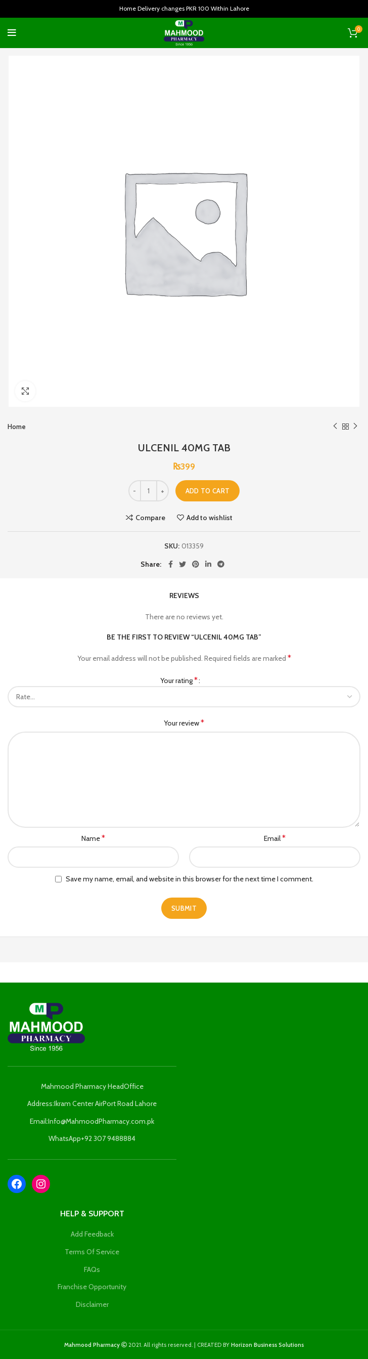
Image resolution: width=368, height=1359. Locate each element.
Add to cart (207, 491)
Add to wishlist (210, 517)
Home (17, 426)
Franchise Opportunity (92, 1286)
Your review (184, 723)
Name (93, 838)
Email (275, 838)
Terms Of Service (92, 1251)
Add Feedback (92, 1234)
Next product (355, 426)
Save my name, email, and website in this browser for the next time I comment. (189, 878)
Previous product (335, 426)
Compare (150, 517)
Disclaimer (92, 1304)
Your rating (179, 680)
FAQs (92, 1269)
